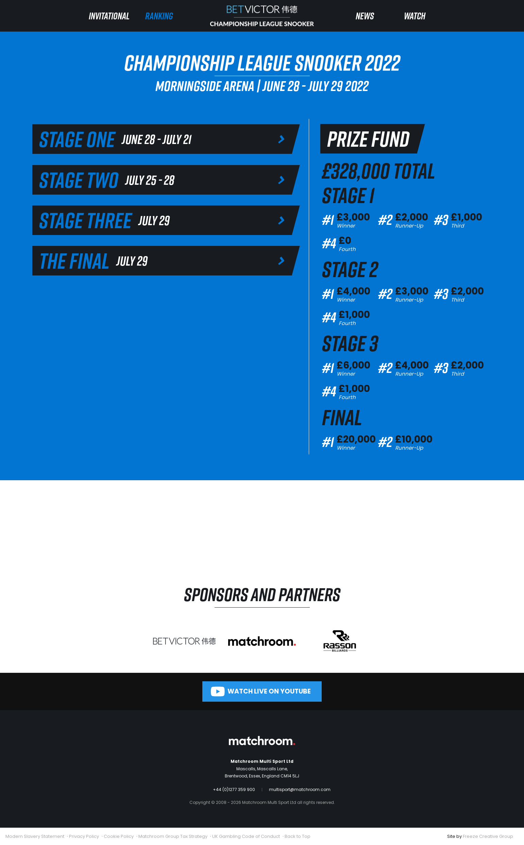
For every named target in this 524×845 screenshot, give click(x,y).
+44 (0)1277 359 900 (234, 789)
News (365, 15)
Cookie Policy (119, 836)
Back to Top (297, 836)
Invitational (109, 15)
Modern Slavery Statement (34, 836)
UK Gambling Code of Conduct (246, 836)
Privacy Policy (84, 836)
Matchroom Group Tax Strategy (172, 836)
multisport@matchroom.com (300, 789)
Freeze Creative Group (488, 836)
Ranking (159, 15)
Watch (414, 15)
